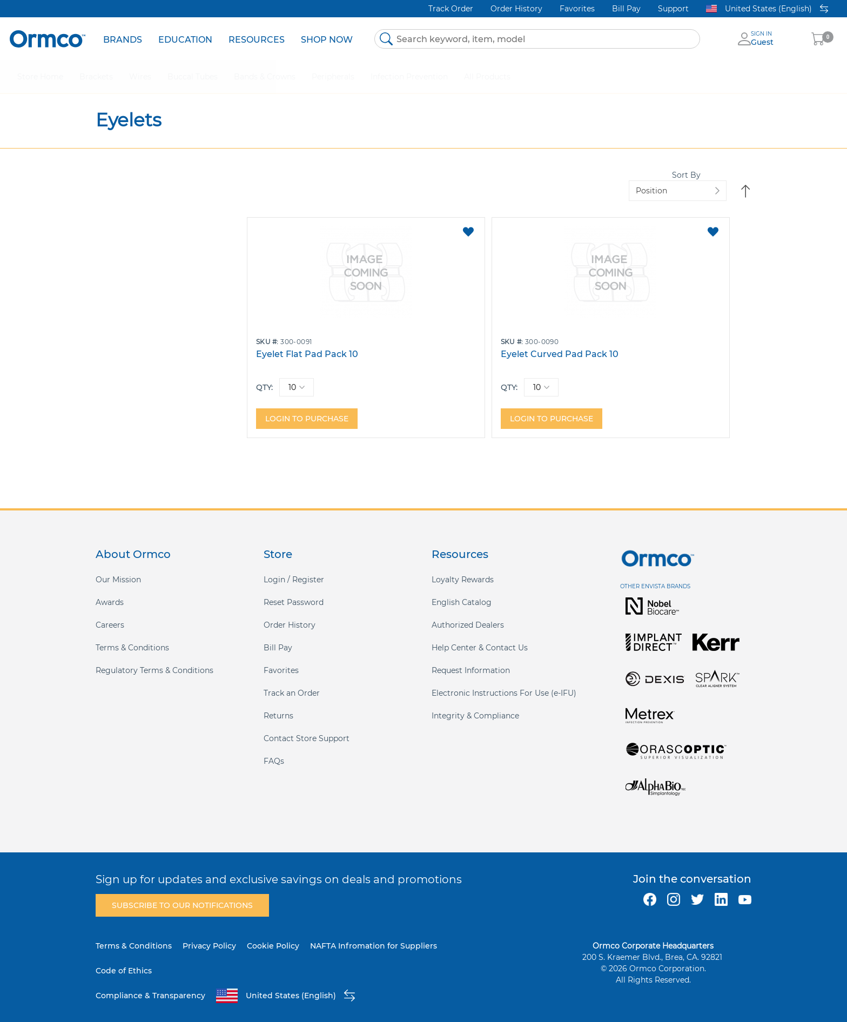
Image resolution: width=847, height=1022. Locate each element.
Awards (110, 591)
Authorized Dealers (468, 614)
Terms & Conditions (132, 637)
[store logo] (47, 38)
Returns (278, 705)
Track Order (450, 9)
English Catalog (462, 591)
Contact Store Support (306, 727)
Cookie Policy (273, 935)
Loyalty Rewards (463, 569)
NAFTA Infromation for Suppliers (373, 935)
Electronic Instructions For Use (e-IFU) (504, 682)
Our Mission (118, 569)
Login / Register (294, 569)
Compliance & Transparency (150, 985)
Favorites (577, 9)
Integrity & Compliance (475, 705)
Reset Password (294, 591)
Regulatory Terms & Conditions (154, 659)
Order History (516, 9)
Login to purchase (306, 408)
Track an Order (292, 682)
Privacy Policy (209, 935)
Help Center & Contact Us (480, 637)
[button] (392, 221)
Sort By (610, 180)
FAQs (274, 750)
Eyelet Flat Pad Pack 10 (307, 343)
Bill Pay (626, 9)
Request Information (471, 659)
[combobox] (537, 39)
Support (673, 9)
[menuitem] (122, 38)
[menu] (228, 38)
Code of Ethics (124, 960)
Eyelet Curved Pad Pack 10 (485, 343)
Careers (110, 614)
